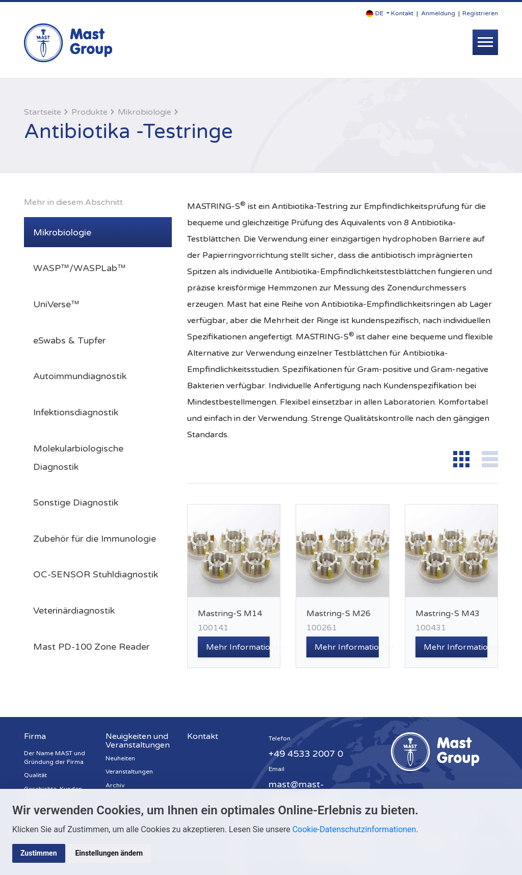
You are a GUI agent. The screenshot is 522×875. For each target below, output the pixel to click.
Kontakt (402, 13)
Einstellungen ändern (109, 853)
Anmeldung (438, 13)
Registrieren (480, 13)
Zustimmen (38, 853)
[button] (377, 13)
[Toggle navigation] (485, 42)
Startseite (42, 112)
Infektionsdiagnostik (75, 412)
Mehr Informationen (238, 647)
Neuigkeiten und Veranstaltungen (138, 741)
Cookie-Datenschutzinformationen (354, 829)
